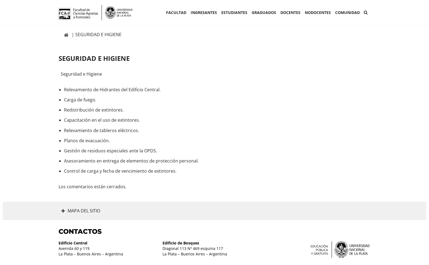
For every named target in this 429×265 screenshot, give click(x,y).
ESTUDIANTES (234, 12)
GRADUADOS (264, 12)
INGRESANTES (204, 12)
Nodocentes (318, 12)
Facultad (176, 12)
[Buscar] (366, 12)
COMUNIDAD (347, 12)
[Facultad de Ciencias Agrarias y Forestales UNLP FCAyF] (95, 12)
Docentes (290, 12)
